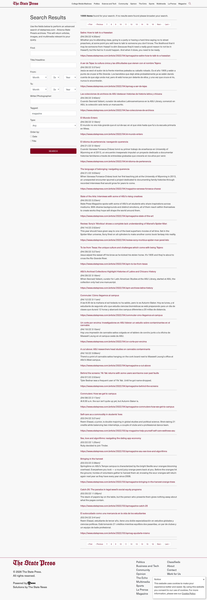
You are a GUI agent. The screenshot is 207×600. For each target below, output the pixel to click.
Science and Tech (109, 3)
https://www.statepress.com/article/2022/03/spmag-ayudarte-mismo (115, 533)
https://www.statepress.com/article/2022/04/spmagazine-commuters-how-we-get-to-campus (127, 406)
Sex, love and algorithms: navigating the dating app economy (110, 438)
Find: (32, 47)
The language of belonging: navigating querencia (104, 169)
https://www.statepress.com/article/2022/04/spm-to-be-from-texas (113, 263)
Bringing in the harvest (91, 458)
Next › (159, 24)
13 (137, 24)
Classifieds (173, 562)
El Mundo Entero (89, 117)
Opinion (133, 3)
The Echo (143, 3)
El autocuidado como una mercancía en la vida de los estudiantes (113, 513)
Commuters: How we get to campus (98, 393)
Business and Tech (147, 566)
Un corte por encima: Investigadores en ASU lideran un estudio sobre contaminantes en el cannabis (125, 324)
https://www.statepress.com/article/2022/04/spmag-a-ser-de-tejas (113, 86)
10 (121, 24)
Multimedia (161, 3)
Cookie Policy (188, 593)
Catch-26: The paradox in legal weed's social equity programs (111, 489)
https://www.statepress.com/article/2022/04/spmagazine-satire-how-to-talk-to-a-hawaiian (125, 55)
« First (90, 24)
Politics (97, 3)
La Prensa (172, 3)
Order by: (34, 131)
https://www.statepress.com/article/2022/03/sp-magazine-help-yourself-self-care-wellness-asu (127, 430)
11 (126, 24)
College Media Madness (82, 3)
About (170, 566)
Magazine (182, 3)
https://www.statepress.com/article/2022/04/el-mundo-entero (111, 134)
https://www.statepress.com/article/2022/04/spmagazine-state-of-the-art (116, 215)
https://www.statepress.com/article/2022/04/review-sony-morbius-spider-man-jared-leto (124, 239)
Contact (172, 570)
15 (147, 24)
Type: (33, 119)
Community (123, 3)
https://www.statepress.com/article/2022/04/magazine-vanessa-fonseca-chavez (120, 188)
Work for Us (174, 574)
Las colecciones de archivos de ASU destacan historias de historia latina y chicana (121, 93)
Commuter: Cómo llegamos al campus (99, 295)
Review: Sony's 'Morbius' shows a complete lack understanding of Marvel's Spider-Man (123, 223)
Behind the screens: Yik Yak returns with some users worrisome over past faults (119, 373)
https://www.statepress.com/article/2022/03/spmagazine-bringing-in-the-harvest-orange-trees (127, 481)
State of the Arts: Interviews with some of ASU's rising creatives (111, 196)
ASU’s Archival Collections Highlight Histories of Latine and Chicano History (118, 271)
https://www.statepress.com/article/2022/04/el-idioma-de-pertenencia (115, 161)
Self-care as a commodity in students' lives (101, 414)
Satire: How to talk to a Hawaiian (96, 32)
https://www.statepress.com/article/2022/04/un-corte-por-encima (113, 341)
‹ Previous (99, 24)
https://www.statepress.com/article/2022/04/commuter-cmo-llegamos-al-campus (121, 315)
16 (153, 24)
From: (33, 71)
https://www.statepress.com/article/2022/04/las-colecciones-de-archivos (117, 110)
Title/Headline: (37, 59)
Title (33, 140)
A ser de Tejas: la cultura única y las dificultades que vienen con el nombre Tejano (120, 63)
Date (33, 136)
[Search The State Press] (189, 3)
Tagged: (34, 107)
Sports (151, 3)
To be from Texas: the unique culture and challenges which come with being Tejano (121, 247)
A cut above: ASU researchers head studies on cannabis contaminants (115, 349)
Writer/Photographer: (41, 95)
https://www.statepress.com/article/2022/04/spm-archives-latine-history (116, 287)
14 (142, 24)
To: (31, 83)
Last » (167, 24)
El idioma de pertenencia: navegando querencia (104, 141)
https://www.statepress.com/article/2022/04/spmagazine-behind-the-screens (119, 386)
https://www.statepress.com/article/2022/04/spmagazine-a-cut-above (115, 365)
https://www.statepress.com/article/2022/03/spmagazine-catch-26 (114, 505)
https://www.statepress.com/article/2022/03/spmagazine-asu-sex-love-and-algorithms (123, 451)
